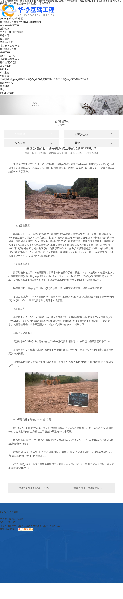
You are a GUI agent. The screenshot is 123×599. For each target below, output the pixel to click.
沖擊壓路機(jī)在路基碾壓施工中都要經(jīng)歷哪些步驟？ (91, 488)
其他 (2, 89)
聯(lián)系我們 (7, 92)
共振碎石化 (5, 52)
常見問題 (4, 86)
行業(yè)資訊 (6, 82)
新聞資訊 (4, 76)
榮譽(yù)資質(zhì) (8, 42)
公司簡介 (4, 38)
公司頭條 (4, 79)
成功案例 (4, 72)
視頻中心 (4, 69)
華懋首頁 (4, 35)
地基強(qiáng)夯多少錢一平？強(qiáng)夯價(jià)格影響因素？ (35, 488)
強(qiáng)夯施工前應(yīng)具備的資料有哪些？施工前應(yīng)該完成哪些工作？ (49, 79)
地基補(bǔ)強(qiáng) (10, 45)
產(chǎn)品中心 (7, 55)
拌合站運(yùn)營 (8, 49)
